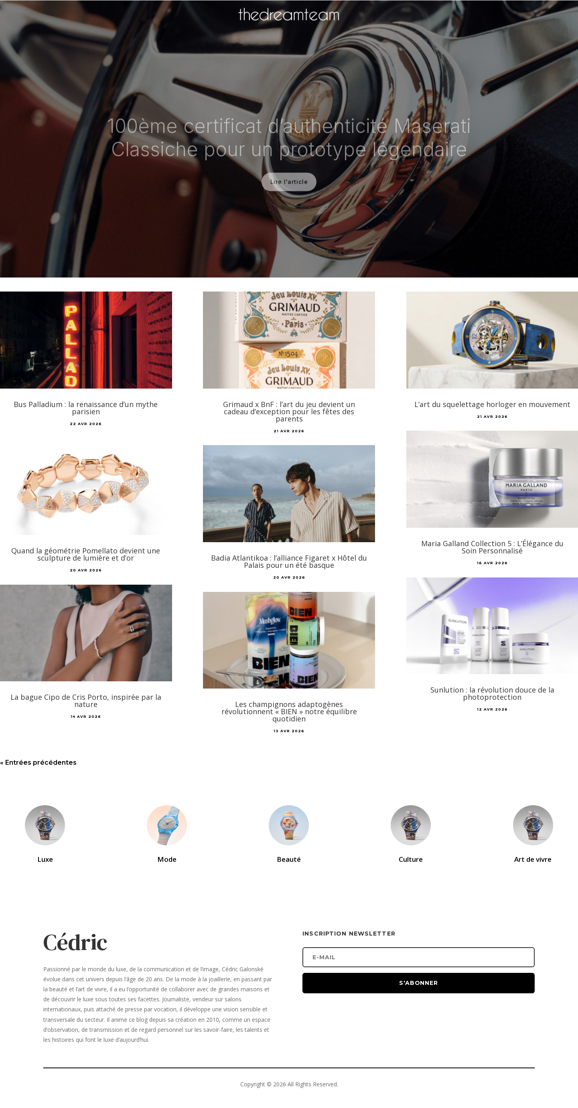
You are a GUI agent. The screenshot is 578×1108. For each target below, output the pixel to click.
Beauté (289, 859)
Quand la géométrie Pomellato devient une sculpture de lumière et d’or (85, 554)
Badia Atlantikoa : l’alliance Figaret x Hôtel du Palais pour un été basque (289, 561)
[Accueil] (289, 26)
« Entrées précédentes (38, 762)
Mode (166, 859)
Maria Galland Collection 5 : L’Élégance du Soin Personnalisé (492, 547)
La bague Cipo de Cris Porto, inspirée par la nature (85, 700)
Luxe (45, 859)
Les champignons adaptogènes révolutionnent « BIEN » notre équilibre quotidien (289, 711)
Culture (411, 859)
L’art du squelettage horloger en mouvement (492, 404)
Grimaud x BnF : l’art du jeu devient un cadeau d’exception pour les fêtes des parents (289, 411)
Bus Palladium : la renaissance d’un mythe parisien (86, 407)
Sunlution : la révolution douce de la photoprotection (492, 693)
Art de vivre (533, 859)
